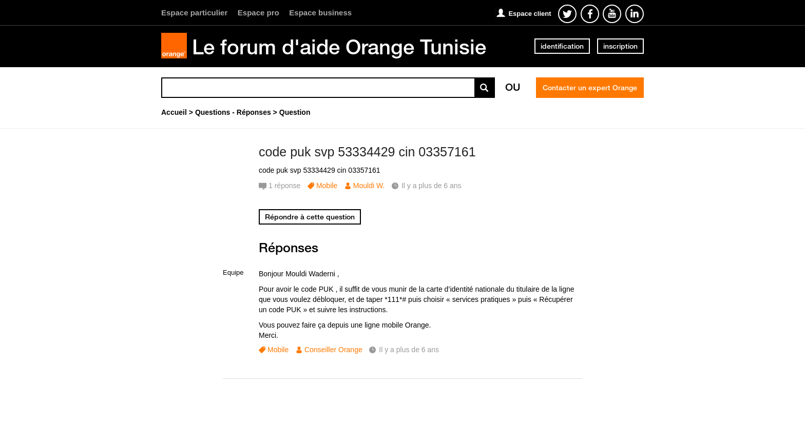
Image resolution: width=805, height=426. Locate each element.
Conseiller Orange (333, 350)
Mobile (326, 185)
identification (562, 46)
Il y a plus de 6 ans (409, 350)
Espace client (529, 13)
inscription (620, 46)
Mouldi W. (369, 185)
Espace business (320, 12)
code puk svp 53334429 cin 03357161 (367, 152)
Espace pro (258, 12)
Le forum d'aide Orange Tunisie (339, 46)
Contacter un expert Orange (590, 87)
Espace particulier (194, 12)
